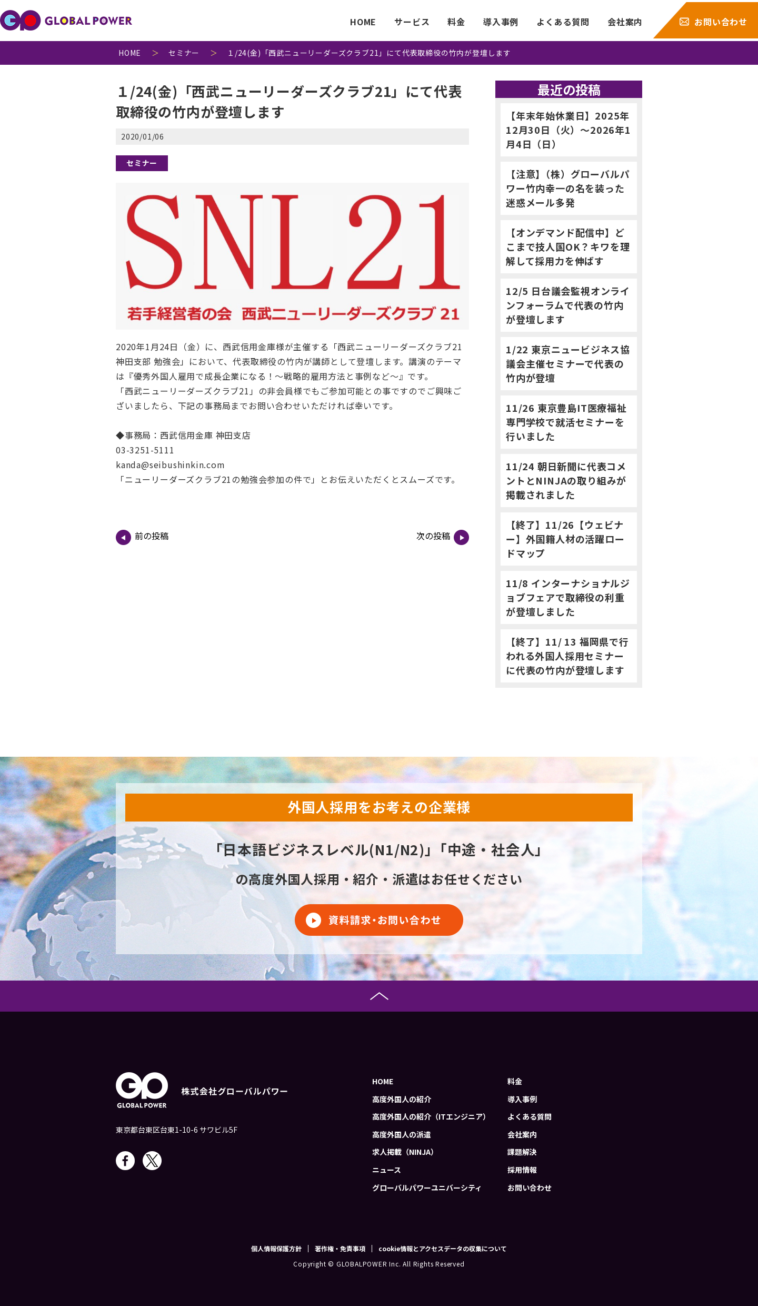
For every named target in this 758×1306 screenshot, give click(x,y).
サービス (412, 21)
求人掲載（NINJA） (405, 1151)
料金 (456, 21)
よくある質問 (563, 21)
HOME (363, 21)
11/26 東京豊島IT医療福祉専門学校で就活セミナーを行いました (566, 422)
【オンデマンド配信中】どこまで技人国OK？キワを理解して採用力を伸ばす (568, 246)
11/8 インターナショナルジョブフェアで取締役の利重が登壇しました (568, 597)
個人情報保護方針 (276, 1248)
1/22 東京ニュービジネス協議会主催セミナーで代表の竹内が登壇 (568, 363)
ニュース (386, 1169)
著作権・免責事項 (340, 1248)
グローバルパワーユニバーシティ (427, 1187)
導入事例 (500, 21)
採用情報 (522, 1169)
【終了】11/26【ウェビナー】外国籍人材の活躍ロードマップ (565, 539)
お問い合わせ (720, 21)
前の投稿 (142, 537)
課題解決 (522, 1151)
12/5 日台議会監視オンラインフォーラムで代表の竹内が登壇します (568, 305)
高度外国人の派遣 (401, 1134)
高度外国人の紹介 (401, 1099)
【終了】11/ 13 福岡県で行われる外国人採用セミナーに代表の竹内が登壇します (567, 656)
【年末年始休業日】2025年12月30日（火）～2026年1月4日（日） (568, 129)
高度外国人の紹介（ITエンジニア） (431, 1116)
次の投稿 (442, 537)
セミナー (141, 162)
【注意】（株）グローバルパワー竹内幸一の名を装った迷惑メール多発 (568, 188)
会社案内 (625, 21)
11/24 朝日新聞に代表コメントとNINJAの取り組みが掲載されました (566, 480)
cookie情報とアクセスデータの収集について (442, 1248)
